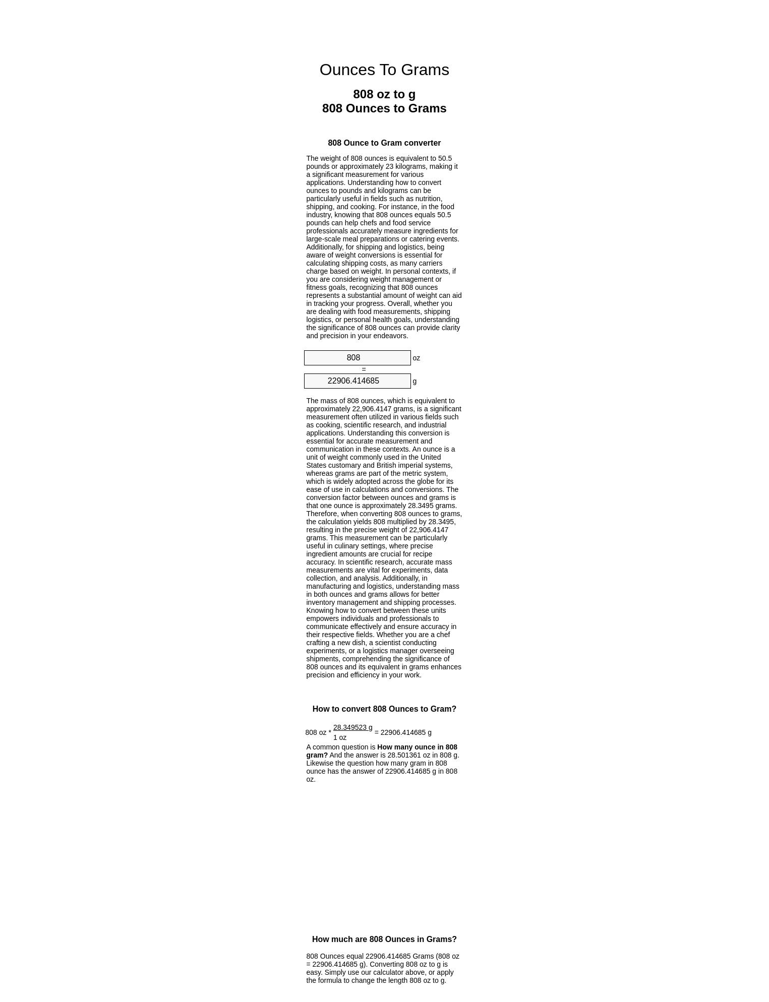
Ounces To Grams (384, 69)
